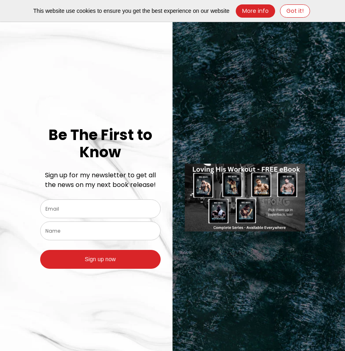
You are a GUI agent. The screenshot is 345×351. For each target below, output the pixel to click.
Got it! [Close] (295, 11)
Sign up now (100, 259)
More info (255, 11)
